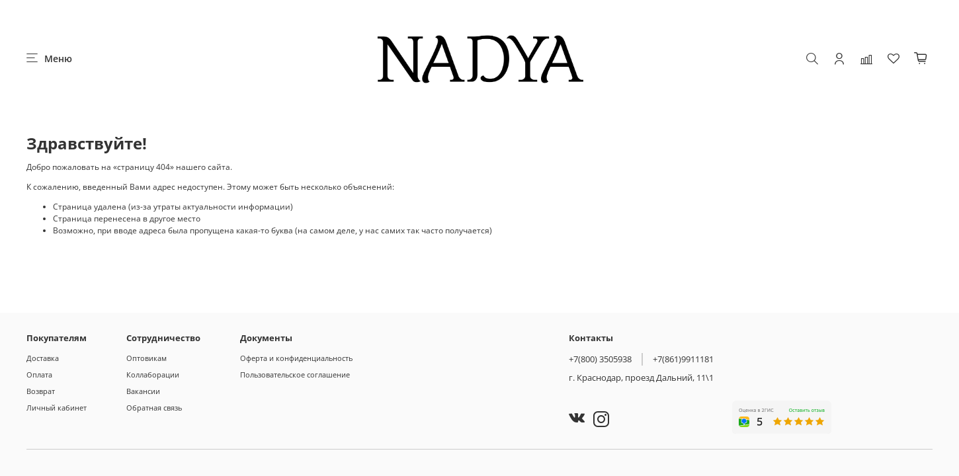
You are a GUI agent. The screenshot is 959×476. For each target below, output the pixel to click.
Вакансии (143, 391)
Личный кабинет (56, 408)
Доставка (42, 358)
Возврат (40, 391)
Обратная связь (154, 408)
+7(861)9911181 (683, 359)
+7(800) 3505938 (600, 359)
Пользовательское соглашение (295, 374)
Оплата (39, 374)
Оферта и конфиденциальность (296, 358)
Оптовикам (146, 358)
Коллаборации (152, 374)
